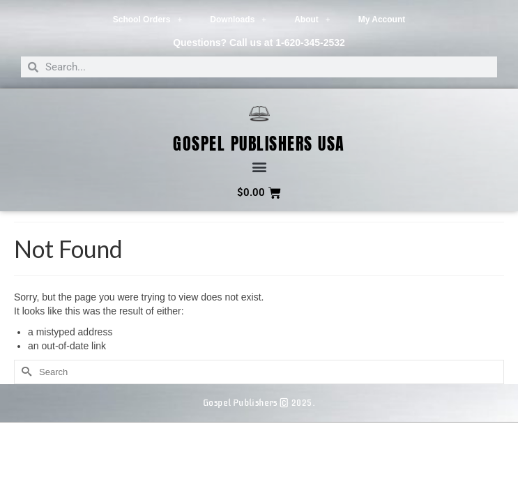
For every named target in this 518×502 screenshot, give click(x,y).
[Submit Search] (24, 372)
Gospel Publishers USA (259, 143)
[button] (259, 166)
